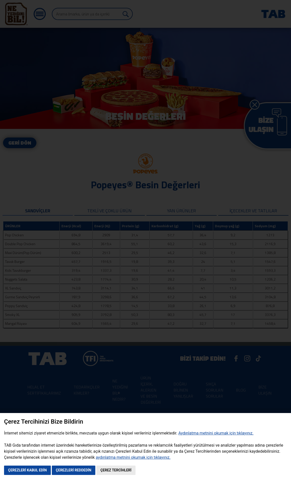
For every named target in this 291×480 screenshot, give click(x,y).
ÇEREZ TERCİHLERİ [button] (115, 470)
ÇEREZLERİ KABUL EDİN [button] (27, 470)
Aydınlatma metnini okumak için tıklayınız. (215, 433)
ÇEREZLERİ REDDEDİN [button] (73, 470)
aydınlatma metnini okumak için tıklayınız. (133, 457)
